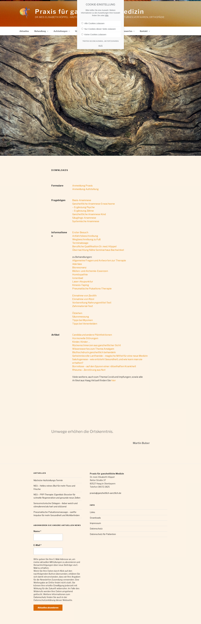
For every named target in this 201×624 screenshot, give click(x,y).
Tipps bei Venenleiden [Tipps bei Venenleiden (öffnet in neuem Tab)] (84, 323)
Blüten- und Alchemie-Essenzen (90, 271)
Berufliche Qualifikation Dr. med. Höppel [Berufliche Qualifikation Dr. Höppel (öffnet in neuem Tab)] (94, 246)
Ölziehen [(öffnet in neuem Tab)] (77, 313)
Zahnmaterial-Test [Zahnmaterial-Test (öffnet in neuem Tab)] (82, 306)
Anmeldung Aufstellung (85, 189)
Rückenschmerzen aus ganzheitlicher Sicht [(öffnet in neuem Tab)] (96, 345)
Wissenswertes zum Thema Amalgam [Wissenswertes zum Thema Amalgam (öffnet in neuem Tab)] (93, 348)
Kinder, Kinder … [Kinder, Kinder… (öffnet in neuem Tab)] (81, 341)
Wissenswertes (126, 31)
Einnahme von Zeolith (84, 295)
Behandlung (41, 31)
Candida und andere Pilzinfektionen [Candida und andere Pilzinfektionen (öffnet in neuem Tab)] (92, 334)
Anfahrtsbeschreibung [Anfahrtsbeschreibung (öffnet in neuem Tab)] (85, 236)
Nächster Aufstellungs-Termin (48, 480)
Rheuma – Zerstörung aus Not (88, 370)
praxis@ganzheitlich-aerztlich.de (105, 493)
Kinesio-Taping (80, 285)
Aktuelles (24, 31)
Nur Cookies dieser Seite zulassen (98, 27)
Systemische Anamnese (85, 221)
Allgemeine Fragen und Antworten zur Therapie (99, 260)
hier (113, 380)
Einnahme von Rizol (83, 299)
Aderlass (77, 264)
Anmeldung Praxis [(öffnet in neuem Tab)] (82, 185)
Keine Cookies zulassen (93, 32)
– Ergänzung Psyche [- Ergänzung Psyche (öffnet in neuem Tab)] (83, 207)
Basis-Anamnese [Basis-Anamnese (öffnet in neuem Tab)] (81, 200)
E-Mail (38, 545)
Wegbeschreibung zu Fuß (86, 239)
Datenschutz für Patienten (103, 534)
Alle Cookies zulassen (92, 21)
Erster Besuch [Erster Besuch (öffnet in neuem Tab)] (80, 232)
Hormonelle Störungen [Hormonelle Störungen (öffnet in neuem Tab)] (85, 338)
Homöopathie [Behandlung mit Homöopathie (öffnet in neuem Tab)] (80, 274)
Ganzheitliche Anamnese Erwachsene (93, 203)
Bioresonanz (79, 267)
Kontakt (145, 31)
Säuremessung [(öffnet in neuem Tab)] (80, 316)
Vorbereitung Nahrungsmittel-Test (91, 302)
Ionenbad (77, 278)
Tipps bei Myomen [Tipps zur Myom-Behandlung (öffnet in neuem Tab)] (82, 320)
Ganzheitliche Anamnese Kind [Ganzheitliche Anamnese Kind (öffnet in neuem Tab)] (89, 214)
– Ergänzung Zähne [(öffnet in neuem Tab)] (83, 210)
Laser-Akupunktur (82, 281)
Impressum (95, 523)
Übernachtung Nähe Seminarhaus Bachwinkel (98, 250)
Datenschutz (40, 597)
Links (92, 512)
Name (37, 531)
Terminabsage (80, 243)
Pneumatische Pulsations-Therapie (92, 288)
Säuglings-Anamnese (84, 217)
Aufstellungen (62, 31)
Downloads (95, 518)
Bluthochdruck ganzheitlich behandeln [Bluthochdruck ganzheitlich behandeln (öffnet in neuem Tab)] (94, 352)
